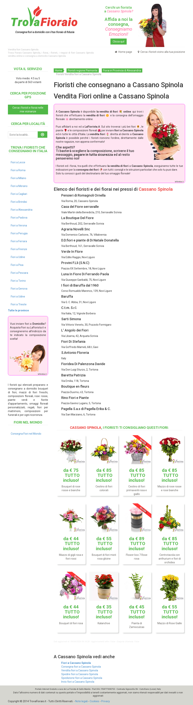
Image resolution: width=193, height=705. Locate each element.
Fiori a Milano (18, 178)
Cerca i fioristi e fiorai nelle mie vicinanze (27, 109)
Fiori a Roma (18, 170)
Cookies (94, 701)
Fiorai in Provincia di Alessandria (122, 70)
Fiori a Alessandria (21, 209)
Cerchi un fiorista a (118, 9)
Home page (123, 51)
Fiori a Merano (19, 186)
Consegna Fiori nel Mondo (26, 433)
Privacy (105, 701)
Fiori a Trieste (19, 304)
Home (58, 70)
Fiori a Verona (19, 225)
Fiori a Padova (19, 217)
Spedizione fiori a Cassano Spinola (81, 677)
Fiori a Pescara (19, 272)
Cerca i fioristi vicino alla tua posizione (161, 51)
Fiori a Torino (18, 280)
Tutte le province (18, 310)
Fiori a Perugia (19, 233)
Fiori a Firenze (19, 249)
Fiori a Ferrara (19, 241)
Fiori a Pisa (17, 264)
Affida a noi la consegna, (118, 27)
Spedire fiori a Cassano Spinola (79, 674)
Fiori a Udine (18, 257)
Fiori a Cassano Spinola (76, 662)
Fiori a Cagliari (19, 193)
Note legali (81, 701)
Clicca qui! (118, 41)
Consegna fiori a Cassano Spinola (81, 666)
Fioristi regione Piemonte (82, 70)
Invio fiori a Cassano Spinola (77, 681)
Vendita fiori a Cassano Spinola (79, 670)
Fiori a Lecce (18, 162)
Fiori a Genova (19, 288)
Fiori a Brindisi (19, 201)
